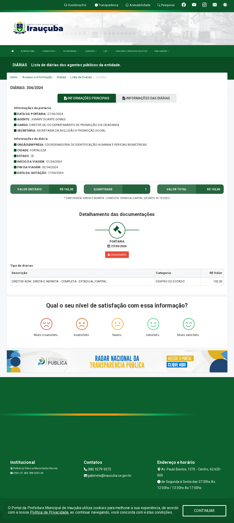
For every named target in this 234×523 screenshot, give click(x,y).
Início (14, 77)
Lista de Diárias (81, 77)
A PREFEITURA (28, 51)
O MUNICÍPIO (49, 51)
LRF (106, 51)
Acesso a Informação (37, 77)
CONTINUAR (204, 510)
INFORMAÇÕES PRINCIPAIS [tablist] (86, 98)
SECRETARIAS (70, 51)
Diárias (61, 77)
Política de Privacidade (49, 512)
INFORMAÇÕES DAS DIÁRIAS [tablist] (146, 98)
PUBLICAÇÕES (161, 51)
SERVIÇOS (90, 51)
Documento (116, 254)
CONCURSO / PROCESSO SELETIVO (131, 51)
